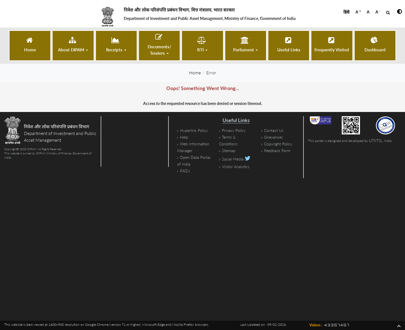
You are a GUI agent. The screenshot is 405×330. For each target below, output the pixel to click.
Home (195, 72)
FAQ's (185, 170)
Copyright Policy (278, 143)
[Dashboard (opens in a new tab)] (375, 45)
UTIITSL (375, 140)
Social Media (236, 159)
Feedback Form (277, 150)
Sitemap (228, 150)
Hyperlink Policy (194, 130)
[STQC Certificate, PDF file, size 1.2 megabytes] (388, 125)
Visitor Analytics (235, 166)
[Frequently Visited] (331, 45)
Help (184, 137)
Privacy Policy (234, 130)
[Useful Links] (288, 45)
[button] (73, 45)
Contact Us (274, 130)
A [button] (358, 11)
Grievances (273, 137)
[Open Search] (388, 12)
